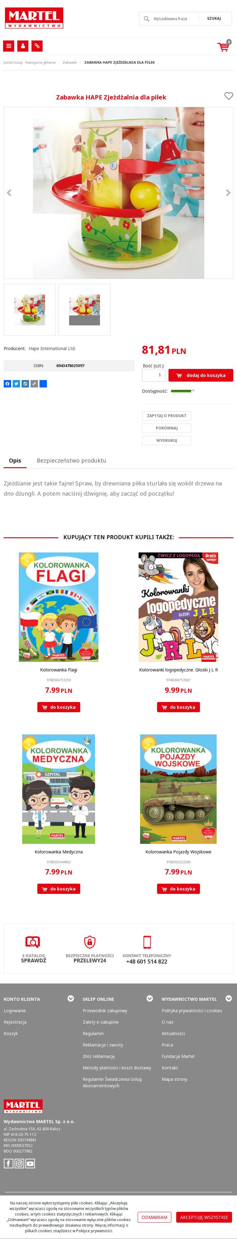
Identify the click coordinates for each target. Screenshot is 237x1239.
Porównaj (167, 428)
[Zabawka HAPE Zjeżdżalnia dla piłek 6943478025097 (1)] (118, 193)
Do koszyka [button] (59, 707)
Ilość (153, 366)
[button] (15, 461)
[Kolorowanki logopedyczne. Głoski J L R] (178, 670)
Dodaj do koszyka (201, 375)
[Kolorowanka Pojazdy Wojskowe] (178, 852)
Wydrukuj (166, 440)
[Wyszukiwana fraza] (169, 18)
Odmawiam (154, 1217)
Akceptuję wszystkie (204, 1217)
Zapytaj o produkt (166, 415)
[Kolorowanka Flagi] (58, 670)
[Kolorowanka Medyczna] (59, 852)
